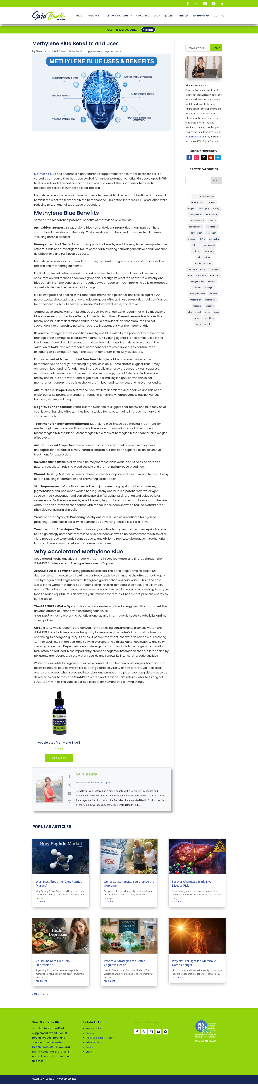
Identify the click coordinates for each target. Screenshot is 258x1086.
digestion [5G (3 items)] (192, 238)
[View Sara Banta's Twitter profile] (69, 785)
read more (41, 901)
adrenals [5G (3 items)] (211, 202)
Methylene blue (45, 174)
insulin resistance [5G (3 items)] (203, 263)
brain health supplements (85, 51)
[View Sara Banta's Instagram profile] (69, 802)
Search (216, 180)
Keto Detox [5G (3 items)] (201, 275)
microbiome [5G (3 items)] (210, 299)
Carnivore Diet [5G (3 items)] (197, 220)
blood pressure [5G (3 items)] (195, 214)
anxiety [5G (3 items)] (216, 208)
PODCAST (93, 15)
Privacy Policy (93, 1042)
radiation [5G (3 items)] (197, 305)
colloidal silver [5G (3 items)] (195, 226)
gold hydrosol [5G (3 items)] (208, 245)
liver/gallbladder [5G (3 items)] (197, 293)
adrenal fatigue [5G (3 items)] (207, 196)
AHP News (61, 51)
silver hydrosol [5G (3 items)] (194, 312)
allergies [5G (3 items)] (191, 208)
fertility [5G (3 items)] (195, 245)
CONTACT (220, 15)
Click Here (148, 29)
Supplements (112, 51)
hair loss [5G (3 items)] (196, 251)
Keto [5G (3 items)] (190, 275)
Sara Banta (43, 51)
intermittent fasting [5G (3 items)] (196, 269)
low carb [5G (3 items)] (213, 293)
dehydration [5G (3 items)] (196, 232)
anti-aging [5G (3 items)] (204, 208)
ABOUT (80, 15)
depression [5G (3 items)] (211, 232)
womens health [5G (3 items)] (203, 324)
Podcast (90, 1033)
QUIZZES (169, 15)
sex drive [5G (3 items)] (210, 305)
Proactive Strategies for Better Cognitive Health (124, 963)
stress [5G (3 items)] (216, 312)
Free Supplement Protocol (100, 1037)
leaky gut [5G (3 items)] (209, 287)
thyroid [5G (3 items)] (196, 318)
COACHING (143, 15)
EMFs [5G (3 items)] (202, 238)
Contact (90, 1047)
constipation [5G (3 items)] (212, 226)
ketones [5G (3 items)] (211, 281)
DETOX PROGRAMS (117, 15)
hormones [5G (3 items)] (209, 251)
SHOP (157, 15)
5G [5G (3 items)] (194, 196)
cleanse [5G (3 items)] (212, 220)
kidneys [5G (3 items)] (197, 287)
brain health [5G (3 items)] (212, 214)
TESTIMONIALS (201, 15)
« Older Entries (41, 994)
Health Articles (93, 1028)
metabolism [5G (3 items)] (195, 299)
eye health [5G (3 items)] (214, 238)
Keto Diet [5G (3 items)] (214, 275)
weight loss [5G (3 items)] (209, 318)
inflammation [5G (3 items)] (203, 257)
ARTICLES (183, 15)
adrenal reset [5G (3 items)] (197, 202)
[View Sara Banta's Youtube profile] (69, 793)
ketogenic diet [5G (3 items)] (197, 281)
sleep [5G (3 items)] (207, 312)
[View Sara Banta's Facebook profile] (69, 777)
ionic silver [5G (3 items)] (214, 269)
